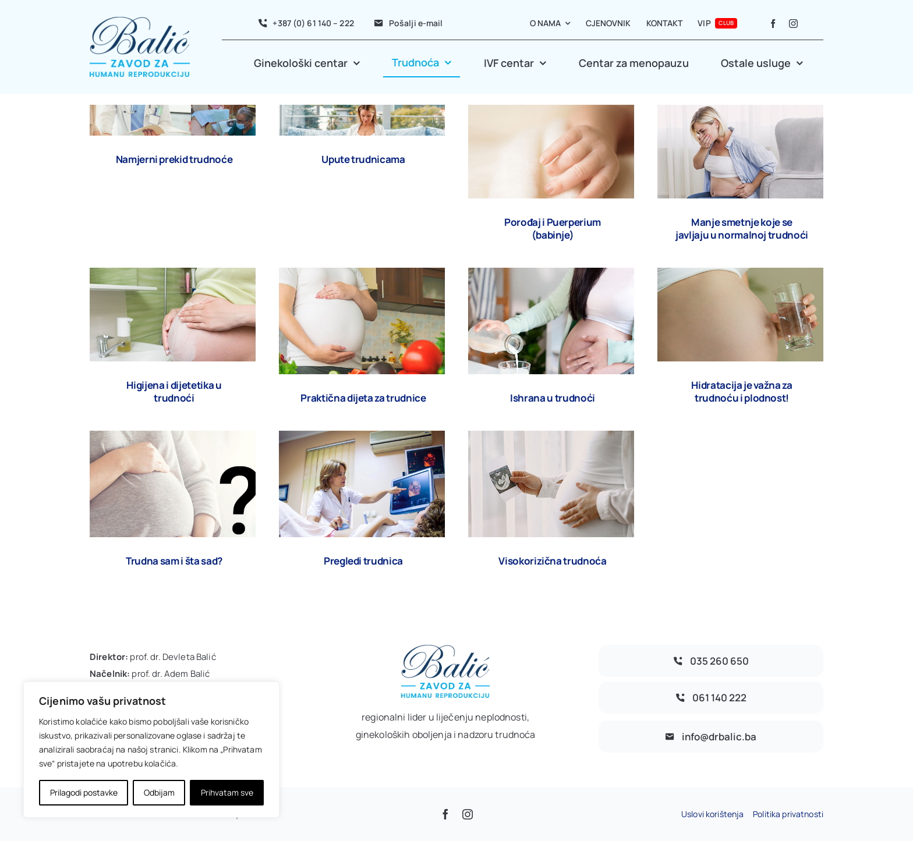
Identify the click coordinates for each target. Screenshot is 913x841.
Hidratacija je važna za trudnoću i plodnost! (741, 391)
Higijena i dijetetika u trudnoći (173, 391)
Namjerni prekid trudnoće (174, 159)
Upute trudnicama (363, 159)
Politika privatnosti (788, 813)
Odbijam (159, 792)
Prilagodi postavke (84, 792)
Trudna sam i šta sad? (174, 560)
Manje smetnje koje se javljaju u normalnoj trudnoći (741, 228)
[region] (151, 750)
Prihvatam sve (227, 792)
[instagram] (793, 23)
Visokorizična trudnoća (552, 560)
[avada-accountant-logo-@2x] (140, 22)
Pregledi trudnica (363, 560)
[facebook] (773, 23)
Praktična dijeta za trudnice (363, 397)
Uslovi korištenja (712, 813)
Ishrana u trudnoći (552, 397)
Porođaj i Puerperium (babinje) (552, 228)
